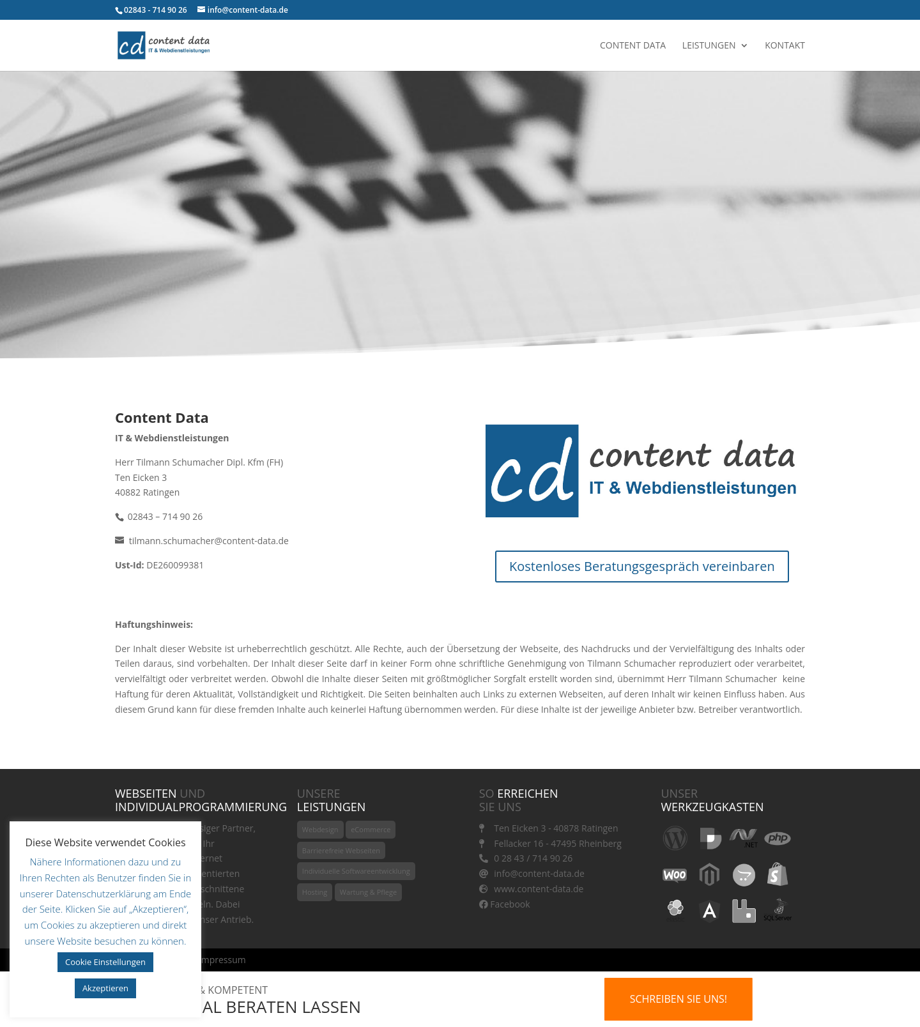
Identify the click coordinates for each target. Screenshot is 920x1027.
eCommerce (370, 829)
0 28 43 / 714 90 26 (526, 858)
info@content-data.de (532, 873)
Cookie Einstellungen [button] (105, 962)
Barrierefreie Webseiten (341, 850)
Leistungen (709, 46)
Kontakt (785, 46)
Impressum (222, 960)
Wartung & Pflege (368, 892)
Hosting (314, 892)
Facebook (504, 904)
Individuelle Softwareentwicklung (356, 871)
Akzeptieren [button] (105, 988)
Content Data (633, 46)
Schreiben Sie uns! (678, 999)
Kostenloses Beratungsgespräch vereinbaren (642, 566)
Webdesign (320, 829)
